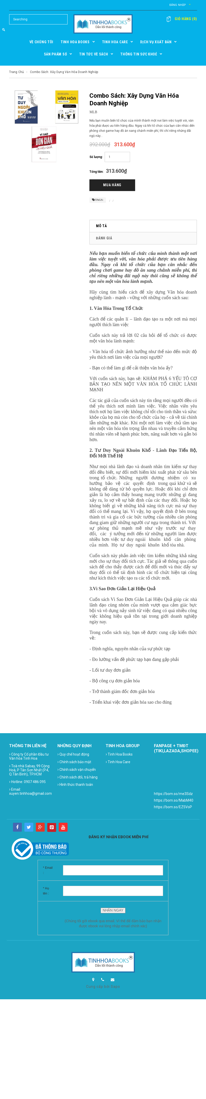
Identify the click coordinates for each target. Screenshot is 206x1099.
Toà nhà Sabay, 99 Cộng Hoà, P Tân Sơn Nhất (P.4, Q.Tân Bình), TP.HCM (29, 770)
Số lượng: (96, 157)
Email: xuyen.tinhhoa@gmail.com (30, 791)
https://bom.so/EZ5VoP (173, 807)
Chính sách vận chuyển (76, 769)
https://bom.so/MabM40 (173, 801)
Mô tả (101, 226)
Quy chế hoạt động (73, 754)
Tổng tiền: (96, 171)
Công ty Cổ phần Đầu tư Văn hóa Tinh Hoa (29, 756)
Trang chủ (16, 72)
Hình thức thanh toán (75, 785)
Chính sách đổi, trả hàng (77, 777)
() (183, 19)
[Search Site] (38, 19)
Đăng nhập (172, 5)
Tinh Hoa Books (119, 754)
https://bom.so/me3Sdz (173, 794)
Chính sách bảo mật (74, 762)
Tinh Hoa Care (118, 762)
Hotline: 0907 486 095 (27, 781)
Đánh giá (104, 239)
